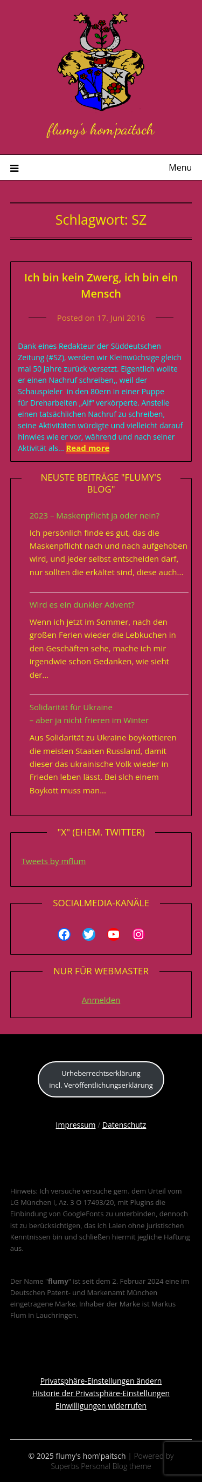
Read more (87, 447)
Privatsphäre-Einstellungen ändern (101, 1381)
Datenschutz (124, 1125)
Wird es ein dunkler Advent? (82, 604)
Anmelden (101, 999)
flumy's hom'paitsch (101, 128)
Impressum (76, 1125)
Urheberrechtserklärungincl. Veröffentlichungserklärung (101, 1078)
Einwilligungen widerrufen (101, 1405)
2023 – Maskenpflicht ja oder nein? (94, 515)
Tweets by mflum (54, 860)
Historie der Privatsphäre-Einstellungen (101, 1393)
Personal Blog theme (116, 1466)
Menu (180, 167)
